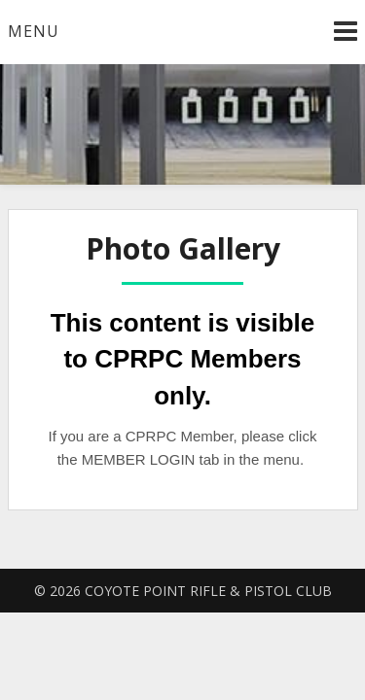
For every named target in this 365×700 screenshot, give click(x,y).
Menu (33, 31)
